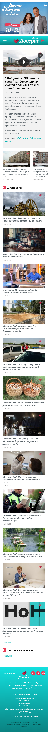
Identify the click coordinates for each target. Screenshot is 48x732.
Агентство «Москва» (13, 724)
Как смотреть (20, 685)
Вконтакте (33, 673)
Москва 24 (26, 722)
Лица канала (17, 688)
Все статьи (7, 656)
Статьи (8, 685)
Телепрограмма (36, 685)
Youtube (43, 673)
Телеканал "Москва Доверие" (26, 40)
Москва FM (26, 724)
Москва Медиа (16, 722)
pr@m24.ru (26, 705)
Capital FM (24, 726)
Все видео (7, 642)
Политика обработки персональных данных (24, 716)
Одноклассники (38, 673)
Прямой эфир (43, 40)
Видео (37, 683)
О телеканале (13, 683)
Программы (26, 683)
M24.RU (34, 722)
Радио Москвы (36, 724)
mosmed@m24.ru (27, 713)
